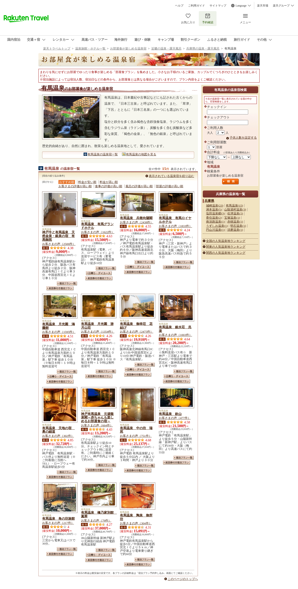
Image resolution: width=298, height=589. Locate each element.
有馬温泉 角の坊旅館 (58, 518)
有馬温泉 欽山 (170, 414)
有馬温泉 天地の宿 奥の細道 (58, 430)
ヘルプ (179, 5)
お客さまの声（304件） (136, 523)
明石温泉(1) (238, 226)
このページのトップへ (183, 579)
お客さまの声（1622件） (97, 232)
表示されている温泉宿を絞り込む (171, 176)
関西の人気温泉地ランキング (225, 252)
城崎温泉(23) (214, 205)
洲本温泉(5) (214, 209)
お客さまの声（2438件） (136, 222)
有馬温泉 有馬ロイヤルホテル (175, 220)
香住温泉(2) (214, 217)
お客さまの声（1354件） (97, 331)
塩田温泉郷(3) (215, 213)
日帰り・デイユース (99, 273)
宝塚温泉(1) (232, 217)
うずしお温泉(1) (217, 226)
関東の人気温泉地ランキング (225, 246)
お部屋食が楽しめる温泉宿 (128, 48)
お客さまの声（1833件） (175, 226)
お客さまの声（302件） (58, 436)
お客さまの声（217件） (58, 523)
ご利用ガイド (196, 5)
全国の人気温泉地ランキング (225, 241)
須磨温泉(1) (235, 229)
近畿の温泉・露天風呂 (166, 48)
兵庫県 (209, 201)
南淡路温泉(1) (215, 221)
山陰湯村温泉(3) (235, 209)
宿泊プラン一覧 (67, 283)
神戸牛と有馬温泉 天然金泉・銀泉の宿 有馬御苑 (58, 235)
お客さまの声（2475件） (136, 331)
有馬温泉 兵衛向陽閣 (136, 218)
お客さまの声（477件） (175, 418)
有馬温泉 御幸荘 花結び (136, 325)
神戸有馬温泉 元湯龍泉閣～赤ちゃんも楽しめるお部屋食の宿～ (97, 417)
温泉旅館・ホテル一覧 (90, 48)
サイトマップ (218, 5)
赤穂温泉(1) (235, 221)
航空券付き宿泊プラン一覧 (60, 288)
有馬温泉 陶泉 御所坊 (136, 517)
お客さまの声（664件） (97, 425)
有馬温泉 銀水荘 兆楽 (175, 329)
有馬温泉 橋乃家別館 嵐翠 (99, 514)
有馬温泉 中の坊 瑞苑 (136, 430)
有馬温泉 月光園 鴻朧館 (58, 326)
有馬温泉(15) (234, 205)
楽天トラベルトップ (56, 48)
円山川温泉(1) (215, 229)
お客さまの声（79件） (96, 520)
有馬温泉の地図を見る (141, 154)
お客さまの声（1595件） (58, 332)
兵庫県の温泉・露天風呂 (203, 48)
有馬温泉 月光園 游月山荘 (97, 325)
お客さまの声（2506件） (58, 244)
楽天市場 (262, 5)
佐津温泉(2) (235, 213)
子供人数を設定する (243, 137)
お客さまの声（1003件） (175, 335)
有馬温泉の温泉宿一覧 (103, 154)
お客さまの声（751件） (136, 436)
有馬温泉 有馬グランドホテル (97, 226)
